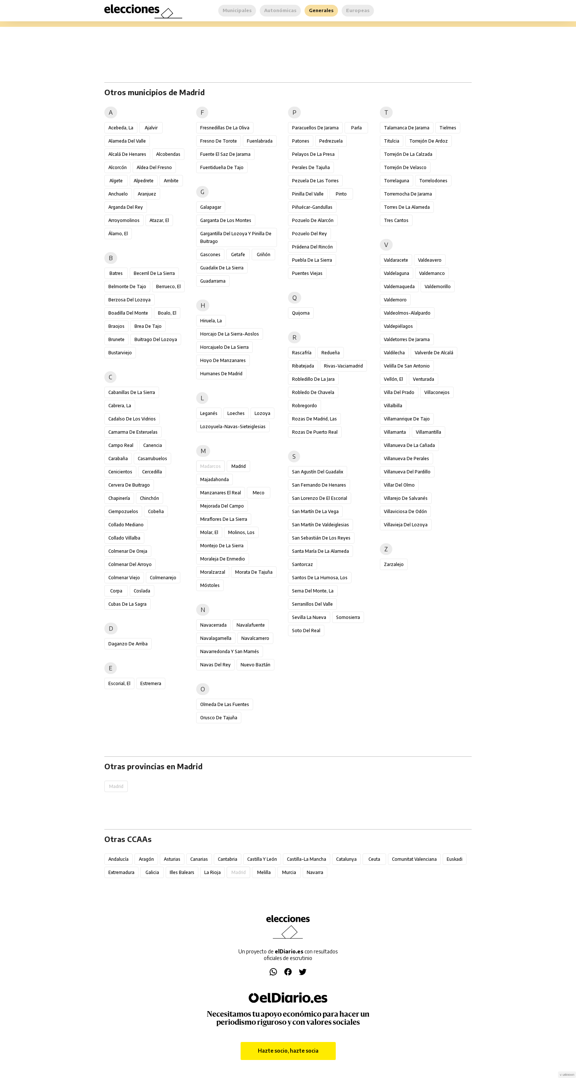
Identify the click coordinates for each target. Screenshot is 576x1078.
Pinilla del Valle (308, 194)
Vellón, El (393, 379)
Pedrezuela (331, 141)
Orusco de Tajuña (218, 717)
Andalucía (118, 859)
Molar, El (209, 532)
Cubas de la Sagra (127, 604)
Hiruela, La (211, 320)
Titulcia (391, 141)
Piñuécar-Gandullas (312, 207)
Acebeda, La (120, 127)
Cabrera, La (119, 405)
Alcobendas (168, 154)
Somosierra (348, 617)
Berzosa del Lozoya (129, 299)
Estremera (150, 683)
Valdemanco (432, 273)
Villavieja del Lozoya (406, 524)
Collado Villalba (124, 538)
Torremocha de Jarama (408, 194)
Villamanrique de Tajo (407, 419)
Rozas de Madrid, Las (314, 419)
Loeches (236, 413)
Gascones (210, 254)
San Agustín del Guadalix (317, 471)
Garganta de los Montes (225, 220)
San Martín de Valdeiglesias (320, 524)
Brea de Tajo (148, 326)
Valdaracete (396, 260)
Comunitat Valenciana (414, 859)
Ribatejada (303, 366)
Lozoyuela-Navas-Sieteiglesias (233, 426)
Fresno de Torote (218, 141)
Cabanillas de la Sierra (131, 392)
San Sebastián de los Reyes (321, 538)
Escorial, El (119, 683)
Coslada (142, 591)
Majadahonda (214, 479)
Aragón (146, 859)
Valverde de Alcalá (434, 352)
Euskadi (454, 859)
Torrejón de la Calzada (408, 154)
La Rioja (212, 872)
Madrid (238, 466)
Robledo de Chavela (313, 392)
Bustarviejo (120, 352)
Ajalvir (151, 127)
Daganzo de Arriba (128, 644)
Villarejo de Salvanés (406, 498)
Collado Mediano (126, 524)
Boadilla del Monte (128, 313)
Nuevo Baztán (255, 664)
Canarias (199, 859)
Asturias (172, 859)
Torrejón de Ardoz (428, 141)
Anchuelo (118, 194)
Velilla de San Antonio (407, 366)
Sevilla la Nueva (309, 617)
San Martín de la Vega (315, 511)
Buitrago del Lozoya (155, 339)
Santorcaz (302, 564)
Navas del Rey (215, 664)
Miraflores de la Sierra (223, 519)
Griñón (263, 254)
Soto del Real (306, 630)
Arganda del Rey (125, 207)
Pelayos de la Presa (313, 154)
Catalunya (346, 859)
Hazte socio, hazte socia (288, 1050)
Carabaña (118, 458)
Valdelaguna (396, 273)
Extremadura (121, 872)
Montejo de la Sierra (222, 545)
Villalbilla (393, 405)
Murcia (289, 872)
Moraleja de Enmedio (222, 559)
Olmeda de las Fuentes (224, 704)
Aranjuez (147, 194)
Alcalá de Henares (127, 154)
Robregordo (304, 405)
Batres (116, 273)
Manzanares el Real (220, 492)
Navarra (315, 872)
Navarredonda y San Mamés (229, 651)
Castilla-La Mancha (306, 859)
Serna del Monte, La (313, 591)
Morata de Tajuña (254, 572)
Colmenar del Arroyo (130, 564)
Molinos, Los (241, 532)
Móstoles (210, 585)
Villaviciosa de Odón (405, 511)
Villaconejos (437, 392)
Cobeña (156, 511)
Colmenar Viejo (124, 577)
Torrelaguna (396, 180)
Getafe (238, 254)
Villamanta (395, 432)
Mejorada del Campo (222, 506)
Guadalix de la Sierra (222, 268)
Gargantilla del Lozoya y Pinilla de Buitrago (235, 237)
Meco (258, 492)
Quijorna (301, 313)
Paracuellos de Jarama (315, 127)
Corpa (116, 591)
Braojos (116, 326)
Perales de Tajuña (311, 167)
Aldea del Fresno (154, 167)
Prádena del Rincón (312, 247)
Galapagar (210, 207)
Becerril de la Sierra (154, 273)
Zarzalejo (394, 564)
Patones (300, 141)
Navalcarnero (255, 638)
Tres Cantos (396, 220)
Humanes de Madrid (221, 373)
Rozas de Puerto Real (315, 432)
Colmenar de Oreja (127, 551)
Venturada (423, 379)
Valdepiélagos (398, 326)
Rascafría (302, 352)
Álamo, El (118, 233)
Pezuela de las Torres (315, 180)
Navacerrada (213, 625)
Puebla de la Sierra (312, 260)
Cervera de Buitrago (129, 485)
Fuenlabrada (260, 141)
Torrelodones (433, 180)
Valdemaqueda (399, 286)
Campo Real (120, 445)
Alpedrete (144, 180)
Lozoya (262, 413)
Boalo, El (167, 313)
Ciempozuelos (123, 511)
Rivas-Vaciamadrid (343, 366)
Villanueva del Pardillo (407, 471)
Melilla (264, 872)
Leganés (208, 413)
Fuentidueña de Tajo (222, 167)
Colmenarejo (163, 577)
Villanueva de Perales (406, 458)
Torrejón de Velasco (405, 167)
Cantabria (227, 859)
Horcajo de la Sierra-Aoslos (229, 334)
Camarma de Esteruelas (133, 432)
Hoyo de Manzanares (223, 360)
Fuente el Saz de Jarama (225, 154)
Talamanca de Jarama (406, 127)
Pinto (341, 194)
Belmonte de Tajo (127, 286)
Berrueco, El (168, 286)
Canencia (152, 445)
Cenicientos (120, 471)
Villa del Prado (399, 392)
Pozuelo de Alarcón (313, 220)
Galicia (152, 872)
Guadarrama (213, 281)
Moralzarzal (212, 572)
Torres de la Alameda (407, 207)
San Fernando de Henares (319, 485)
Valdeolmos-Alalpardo (407, 313)
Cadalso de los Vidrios (132, 419)
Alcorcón (117, 167)
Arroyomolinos (124, 220)
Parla (356, 127)
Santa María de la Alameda (320, 551)
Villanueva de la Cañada (409, 445)
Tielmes (447, 127)
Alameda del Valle (127, 141)
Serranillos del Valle (312, 604)
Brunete (116, 339)
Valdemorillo (438, 286)
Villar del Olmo (399, 485)
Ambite (171, 180)
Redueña (330, 352)
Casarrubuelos (152, 458)
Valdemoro (395, 299)
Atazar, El (159, 220)
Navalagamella (215, 638)
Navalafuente (251, 625)
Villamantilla (428, 432)
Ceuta (374, 859)
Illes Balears (182, 872)
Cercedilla (152, 471)
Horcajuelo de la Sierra (224, 347)
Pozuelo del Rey (309, 233)
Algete (116, 180)
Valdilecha (394, 352)
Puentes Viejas (307, 273)
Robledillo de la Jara (313, 379)
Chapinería (119, 498)
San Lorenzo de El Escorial (319, 498)
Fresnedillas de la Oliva (224, 127)
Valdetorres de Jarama (407, 339)
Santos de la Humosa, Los (320, 577)
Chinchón (149, 498)
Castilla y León (262, 859)
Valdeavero (430, 260)
